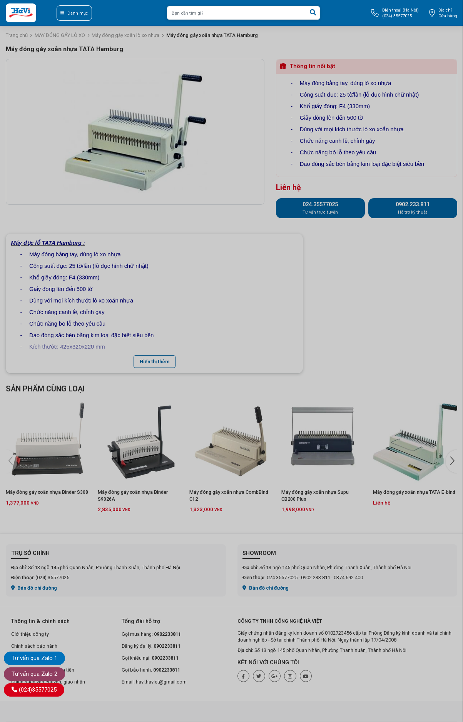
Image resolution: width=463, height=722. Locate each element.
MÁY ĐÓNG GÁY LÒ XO (60, 35)
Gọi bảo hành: (151, 670)
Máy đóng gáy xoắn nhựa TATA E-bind (414, 492)
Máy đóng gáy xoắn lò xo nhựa (125, 35)
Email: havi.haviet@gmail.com (154, 682)
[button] (451, 461)
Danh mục (74, 13)
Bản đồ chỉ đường (34, 588)
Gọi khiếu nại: (150, 658)
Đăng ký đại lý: (151, 646)
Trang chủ (17, 35)
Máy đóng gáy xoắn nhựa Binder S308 (47, 492)
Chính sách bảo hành (34, 646)
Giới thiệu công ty (30, 634)
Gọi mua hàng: (151, 634)
